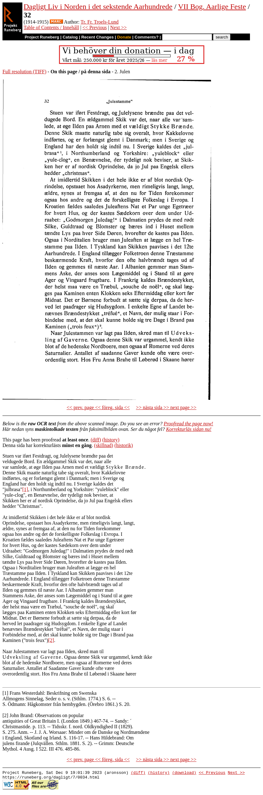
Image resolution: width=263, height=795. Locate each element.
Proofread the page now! (188, 423)
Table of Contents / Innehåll (51, 27)
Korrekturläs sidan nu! (188, 429)
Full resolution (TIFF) (24, 71)
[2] (51, 640)
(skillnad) (103, 445)
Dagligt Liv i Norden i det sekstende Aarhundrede (98, 6)
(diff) (96, 439)
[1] (25, 489)
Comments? (147, 37)
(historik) (123, 445)
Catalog (70, 37)
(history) (110, 439)
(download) (184, 773)
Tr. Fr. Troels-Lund (100, 22)
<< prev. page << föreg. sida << (98, 407)
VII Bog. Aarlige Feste (212, 6)
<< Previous (95, 27)
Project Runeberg (42, 37)
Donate (124, 37)
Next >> (118, 27)
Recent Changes (97, 37)
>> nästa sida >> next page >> (166, 407)
